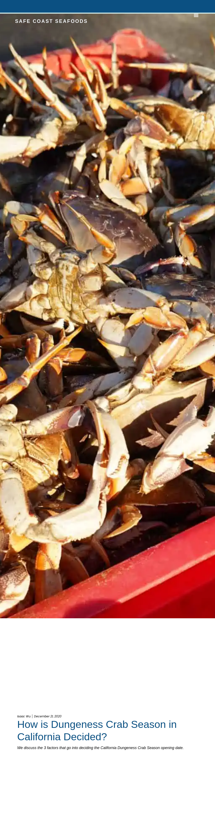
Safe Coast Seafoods (51, 21)
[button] (196, 15)
